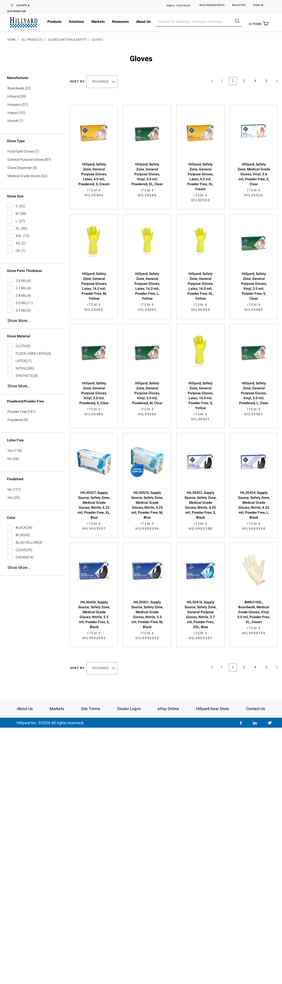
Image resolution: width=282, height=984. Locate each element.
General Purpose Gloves (25, 159)
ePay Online (168, 709)
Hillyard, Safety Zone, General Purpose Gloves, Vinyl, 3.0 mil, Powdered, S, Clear (94, 399)
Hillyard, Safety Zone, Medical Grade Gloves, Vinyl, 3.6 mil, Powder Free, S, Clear (253, 180)
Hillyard (13, 96)
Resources (120, 21)
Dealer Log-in (129, 709)
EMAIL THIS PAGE (178, 5)
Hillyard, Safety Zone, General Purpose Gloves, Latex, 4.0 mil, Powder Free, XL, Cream (200, 182)
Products (54, 21)
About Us (143, 21)
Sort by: (78, 82)
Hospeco (14, 104)
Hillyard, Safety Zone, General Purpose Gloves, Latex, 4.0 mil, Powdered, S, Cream (94, 180)
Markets (98, 21)
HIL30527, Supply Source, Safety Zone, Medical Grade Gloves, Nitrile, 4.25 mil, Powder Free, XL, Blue (94, 510)
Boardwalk (15, 88)
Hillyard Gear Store (212, 709)
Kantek (12, 120)
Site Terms (90, 709)
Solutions (76, 21)
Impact (12, 112)
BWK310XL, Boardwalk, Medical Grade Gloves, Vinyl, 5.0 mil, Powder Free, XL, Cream (253, 618)
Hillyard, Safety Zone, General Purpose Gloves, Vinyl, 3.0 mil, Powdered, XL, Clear (147, 180)
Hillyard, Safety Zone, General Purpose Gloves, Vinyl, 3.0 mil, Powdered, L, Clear (253, 399)
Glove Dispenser (19, 167)
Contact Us (255, 709)
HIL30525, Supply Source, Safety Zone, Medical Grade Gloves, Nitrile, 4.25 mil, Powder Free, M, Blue (147, 510)
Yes (10, 450)
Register (239, 5)
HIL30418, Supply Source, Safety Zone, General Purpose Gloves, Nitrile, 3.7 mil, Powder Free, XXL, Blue (200, 620)
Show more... (19, 321)
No (9, 458)
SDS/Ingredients (212, 5)
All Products (32, 39)
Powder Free (17, 411)
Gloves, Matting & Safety (67, 39)
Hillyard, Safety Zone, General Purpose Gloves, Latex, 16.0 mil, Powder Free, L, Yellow (147, 291)
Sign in (258, 5)
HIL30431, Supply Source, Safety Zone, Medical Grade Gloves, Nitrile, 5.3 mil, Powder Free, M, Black (147, 620)
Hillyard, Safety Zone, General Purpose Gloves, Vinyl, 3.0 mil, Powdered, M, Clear (147, 399)
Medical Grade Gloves (24, 176)
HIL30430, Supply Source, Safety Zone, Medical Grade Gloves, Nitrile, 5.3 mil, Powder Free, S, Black (94, 620)
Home (11, 39)
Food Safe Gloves (20, 151)
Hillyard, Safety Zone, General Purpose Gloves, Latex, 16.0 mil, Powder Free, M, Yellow (94, 291)
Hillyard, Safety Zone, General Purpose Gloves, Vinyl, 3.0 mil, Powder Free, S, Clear (253, 291)
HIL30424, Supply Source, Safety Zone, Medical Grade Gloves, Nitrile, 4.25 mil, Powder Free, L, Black (253, 510)
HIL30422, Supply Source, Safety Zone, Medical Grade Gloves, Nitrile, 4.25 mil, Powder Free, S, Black (200, 510)
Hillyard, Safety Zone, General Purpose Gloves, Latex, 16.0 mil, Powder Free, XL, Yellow (200, 291)
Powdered (15, 420)
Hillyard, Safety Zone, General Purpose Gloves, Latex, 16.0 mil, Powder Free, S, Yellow (200, 401)
